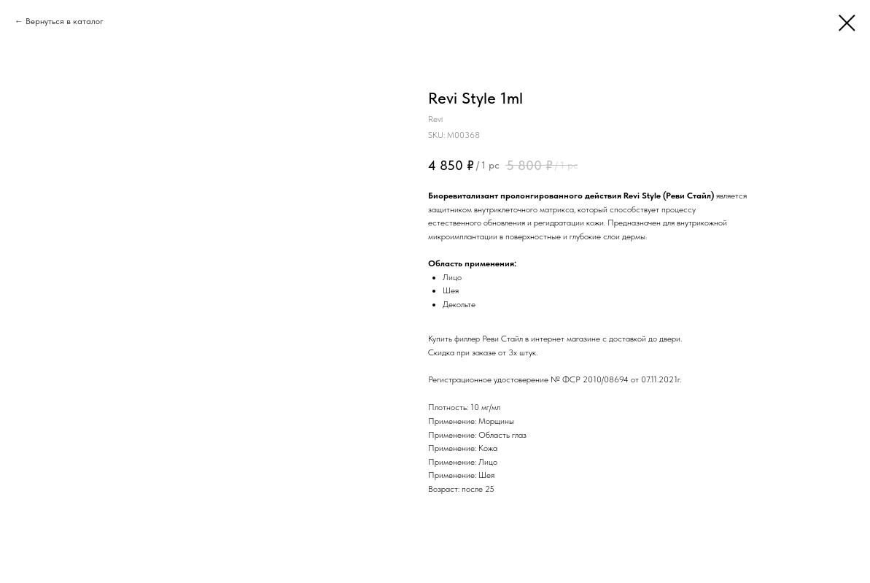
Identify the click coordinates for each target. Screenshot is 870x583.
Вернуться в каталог (65, 21)
